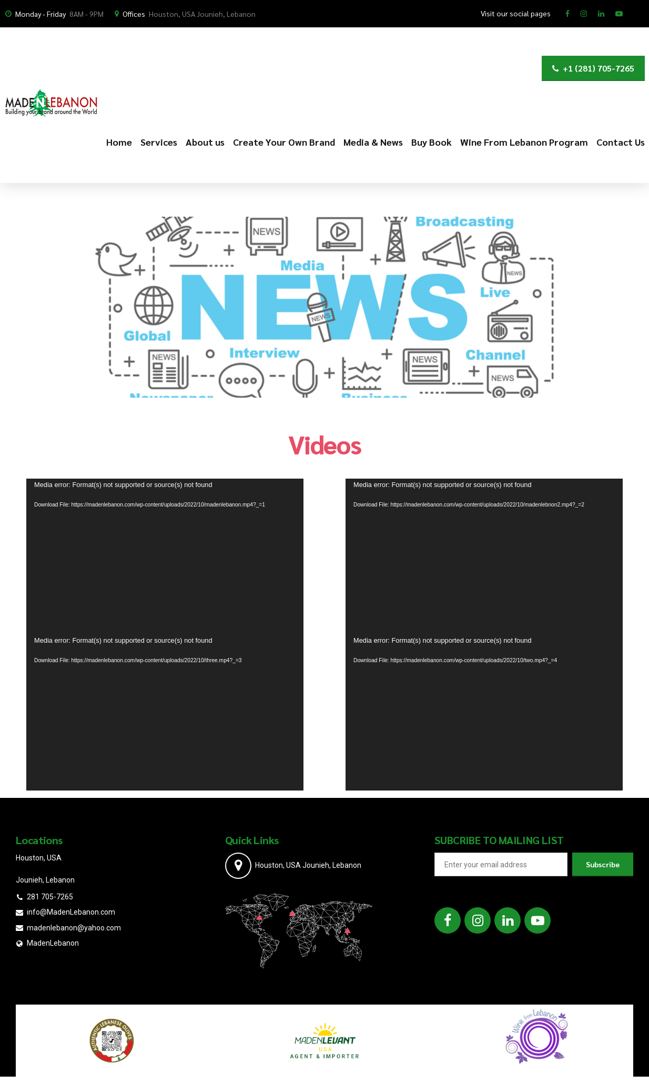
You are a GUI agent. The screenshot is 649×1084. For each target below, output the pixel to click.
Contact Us (620, 142)
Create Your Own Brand (284, 142)
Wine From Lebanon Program (524, 142)
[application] (164, 556)
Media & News (373, 142)
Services (158, 142)
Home (119, 142)
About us (205, 142)
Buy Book (431, 142)
